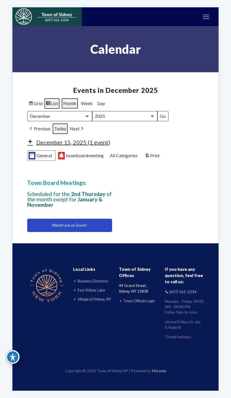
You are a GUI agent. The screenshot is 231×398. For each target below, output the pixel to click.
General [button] (40, 155)
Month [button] (69, 103)
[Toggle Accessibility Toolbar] (13, 357)
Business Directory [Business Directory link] (93, 281)
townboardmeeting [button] (81, 155)
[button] (39, 129)
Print (152, 156)
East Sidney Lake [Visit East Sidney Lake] (91, 290)
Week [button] (87, 103)
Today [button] (60, 128)
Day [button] (101, 103)
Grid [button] (35, 104)
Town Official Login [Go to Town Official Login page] (139, 301)
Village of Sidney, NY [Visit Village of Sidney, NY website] (94, 299)
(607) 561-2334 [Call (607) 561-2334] (182, 292)
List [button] (52, 104)
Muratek (159, 371)
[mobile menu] (206, 17)
